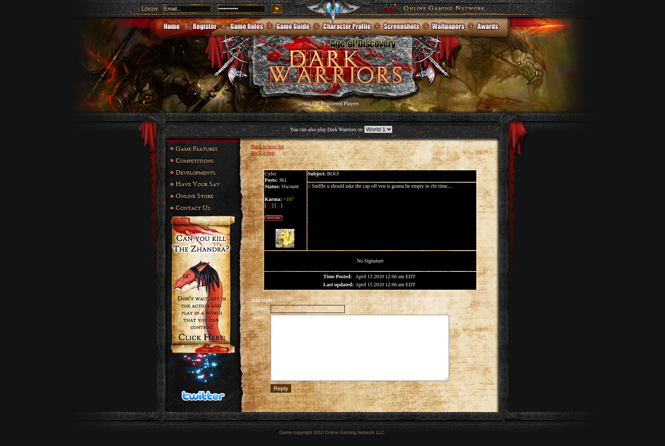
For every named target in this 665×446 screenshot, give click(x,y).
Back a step (262, 153)
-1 (279, 206)
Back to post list (267, 147)
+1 (269, 206)
